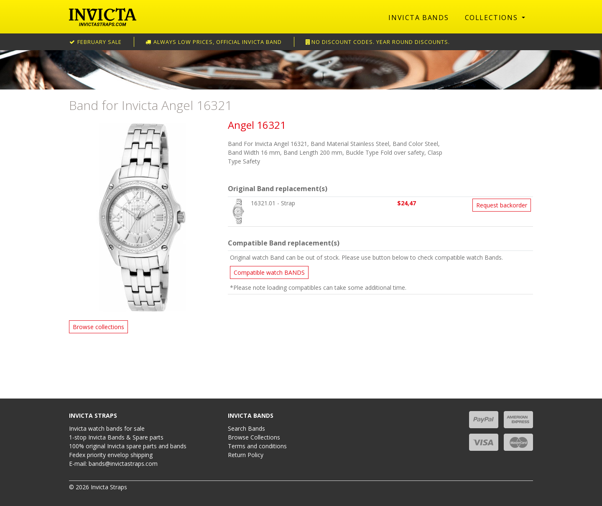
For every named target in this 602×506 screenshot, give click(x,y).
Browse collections (98, 327)
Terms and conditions (257, 446)
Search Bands (246, 428)
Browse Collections (254, 437)
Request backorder (501, 205)
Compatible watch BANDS (269, 272)
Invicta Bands (418, 17)
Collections (492, 17)
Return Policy (245, 455)
